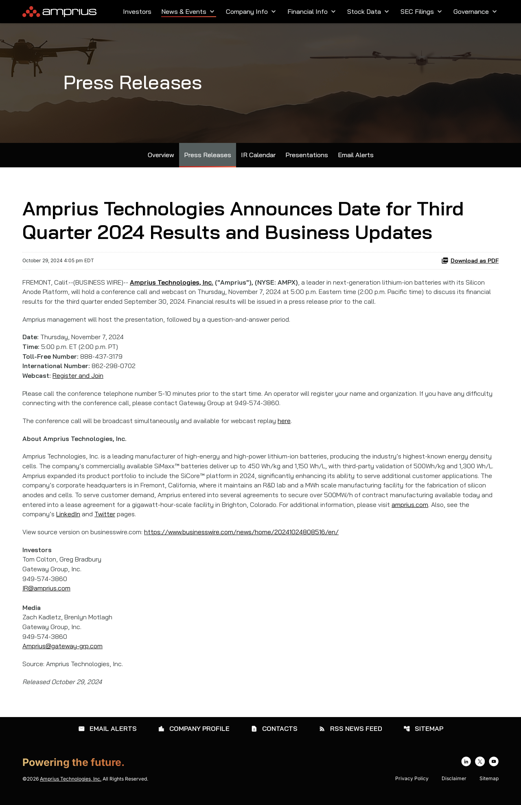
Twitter (105, 519)
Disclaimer (454, 785)
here (286, 425)
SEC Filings (422, 11)
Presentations (306, 158)
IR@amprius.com (46, 594)
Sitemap (423, 736)
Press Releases (207, 158)
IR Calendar (258, 158)
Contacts (274, 736)
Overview (161, 158)
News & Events (188, 11)
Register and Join (78, 379)
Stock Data (369, 11)
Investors (137, 11)
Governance (476, 11)
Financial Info (312, 11)
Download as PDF (470, 263)
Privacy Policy (412, 785)
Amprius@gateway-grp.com (62, 653)
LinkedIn (69, 519)
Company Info (252, 11)
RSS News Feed (350, 736)
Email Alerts (356, 158)
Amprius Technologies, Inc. (70, 786)
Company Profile (194, 736)
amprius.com (412, 510)
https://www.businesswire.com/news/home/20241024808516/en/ (246, 537)
